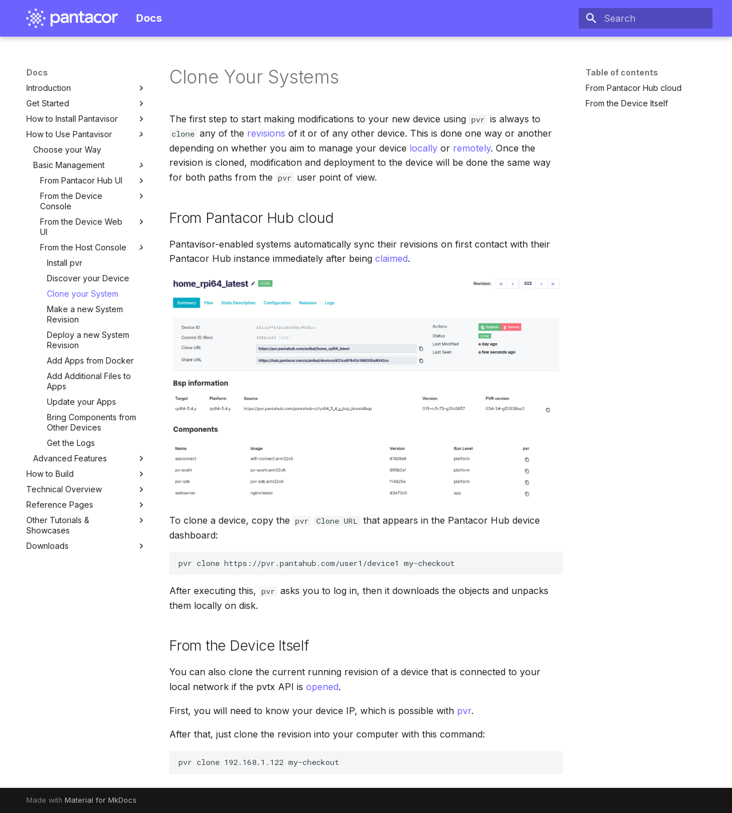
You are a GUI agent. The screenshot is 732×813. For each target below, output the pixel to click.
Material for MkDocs (101, 800)
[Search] (646, 18)
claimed (391, 258)
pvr (464, 710)
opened (322, 686)
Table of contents (622, 72)
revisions (266, 133)
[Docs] (72, 18)
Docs (37, 72)
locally (423, 148)
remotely (472, 148)
